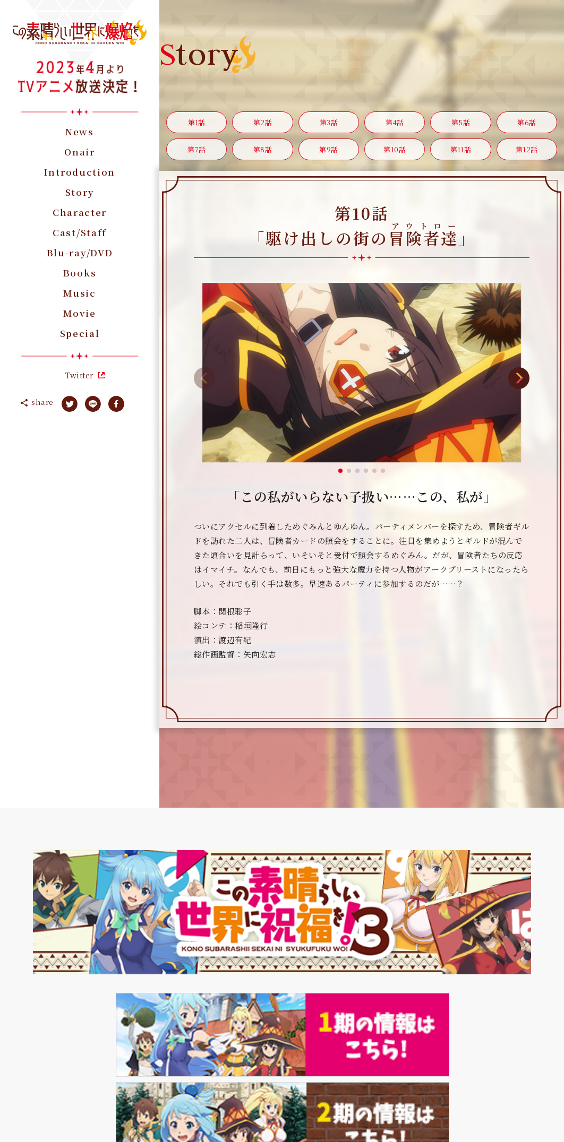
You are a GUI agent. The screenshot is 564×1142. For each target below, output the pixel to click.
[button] (340, 480)
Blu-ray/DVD (80, 252)
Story (80, 191)
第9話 (328, 156)
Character (80, 212)
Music (79, 292)
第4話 (394, 125)
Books (80, 272)
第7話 (196, 156)
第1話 (196, 125)
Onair (79, 151)
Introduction (79, 171)
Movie (79, 312)
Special (80, 333)
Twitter (79, 375)
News (79, 131)
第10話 (394, 156)
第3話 (328, 125)
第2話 (262, 125)
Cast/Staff (80, 232)
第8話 (262, 156)
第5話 (460, 125)
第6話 (526, 125)
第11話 (461, 156)
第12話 (527, 156)
